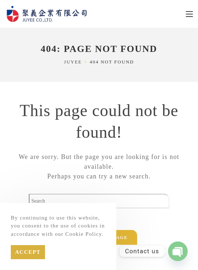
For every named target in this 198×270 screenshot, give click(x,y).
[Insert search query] (99, 201)
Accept (28, 252)
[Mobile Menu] (189, 13)
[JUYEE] (73, 62)
